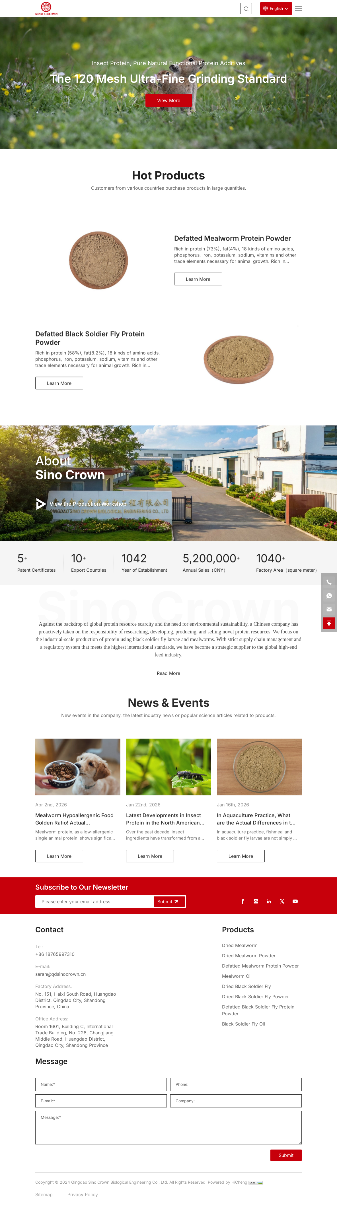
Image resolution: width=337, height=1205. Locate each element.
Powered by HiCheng (227, 1182)
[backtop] (329, 623)
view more (168, 100)
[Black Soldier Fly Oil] (262, 1024)
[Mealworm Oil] (262, 976)
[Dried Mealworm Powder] (262, 955)
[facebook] (242, 901)
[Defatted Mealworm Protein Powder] (262, 966)
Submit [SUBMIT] (286, 1155)
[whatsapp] (329, 596)
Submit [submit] (168, 901)
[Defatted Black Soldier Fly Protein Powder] (262, 1010)
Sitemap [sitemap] (44, 1194)
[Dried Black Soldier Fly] (262, 986)
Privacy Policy (82, 1194)
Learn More (198, 352)
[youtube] (295, 901)
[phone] (329, 582)
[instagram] (255, 901)
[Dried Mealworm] (262, 945)
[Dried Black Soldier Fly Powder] (262, 996)
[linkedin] (269, 901)
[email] (329, 609)
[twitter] (282, 901)
